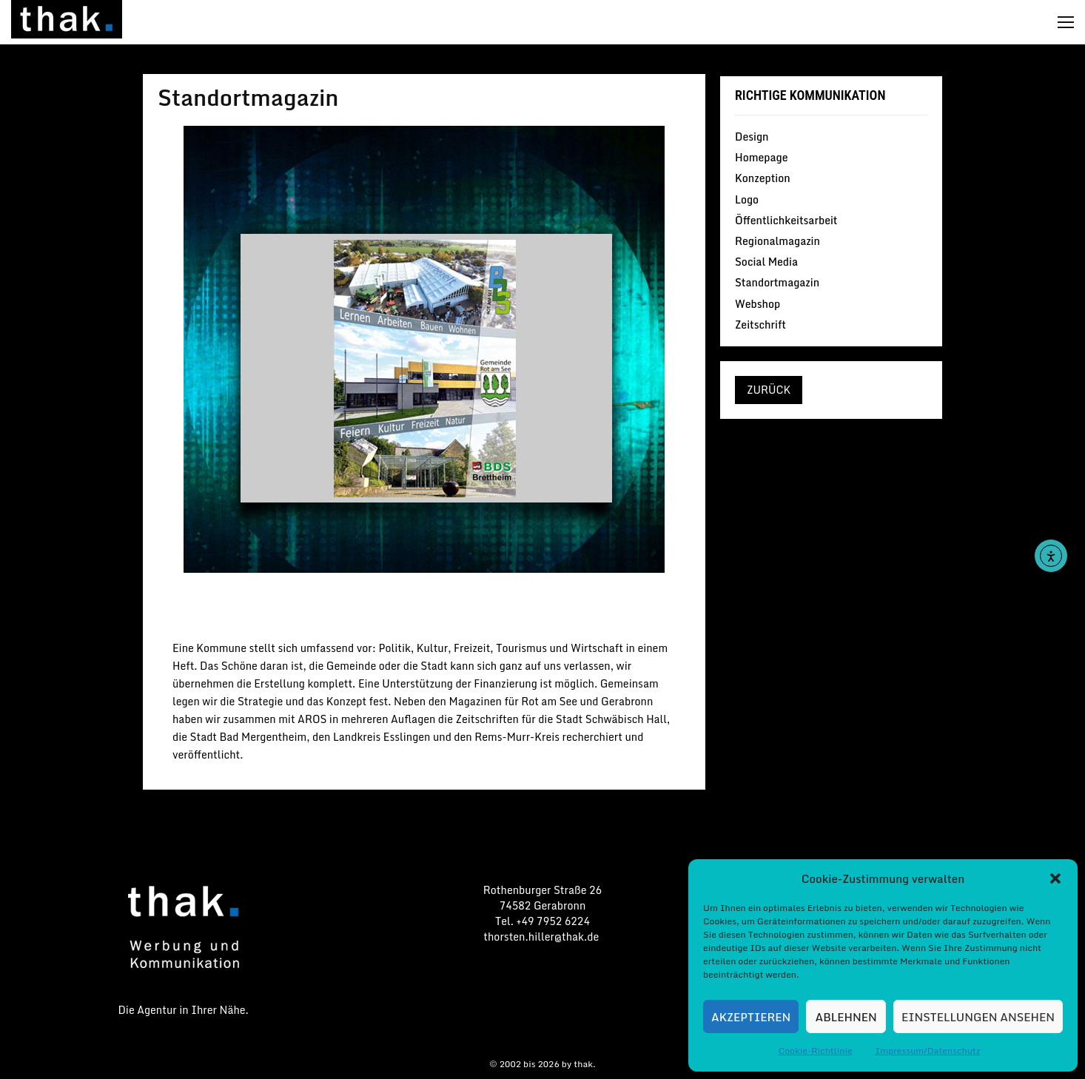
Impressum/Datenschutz (928, 1050)
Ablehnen (846, 1017)
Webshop (757, 303)
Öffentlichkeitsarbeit (786, 220)
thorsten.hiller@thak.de (542, 936)
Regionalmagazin (777, 240)
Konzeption (762, 177)
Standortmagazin (424, 609)
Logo (747, 199)
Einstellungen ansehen (978, 1017)
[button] (1055, 878)
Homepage (761, 157)
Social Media (766, 261)
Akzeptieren (750, 1017)
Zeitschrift (760, 324)
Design (752, 137)
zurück (768, 389)
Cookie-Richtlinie (816, 1050)
